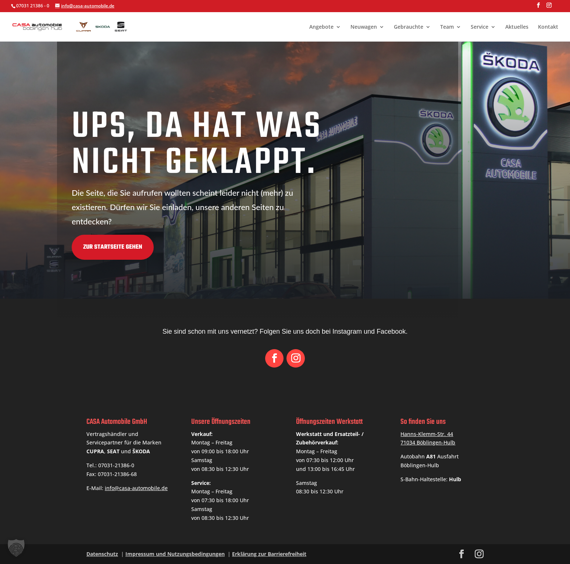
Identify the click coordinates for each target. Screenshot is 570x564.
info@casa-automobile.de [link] (136, 488)
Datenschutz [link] (102, 553)
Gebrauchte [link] (408, 27)
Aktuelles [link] (516, 27)
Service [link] (479, 27)
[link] (92, 25)
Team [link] (447, 27)
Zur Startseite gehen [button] (59, 247)
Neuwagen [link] (363, 27)
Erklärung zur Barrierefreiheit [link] (269, 553)
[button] (538, 7)
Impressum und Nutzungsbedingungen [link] (175, 553)
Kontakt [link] (548, 27)
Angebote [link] (321, 27)
